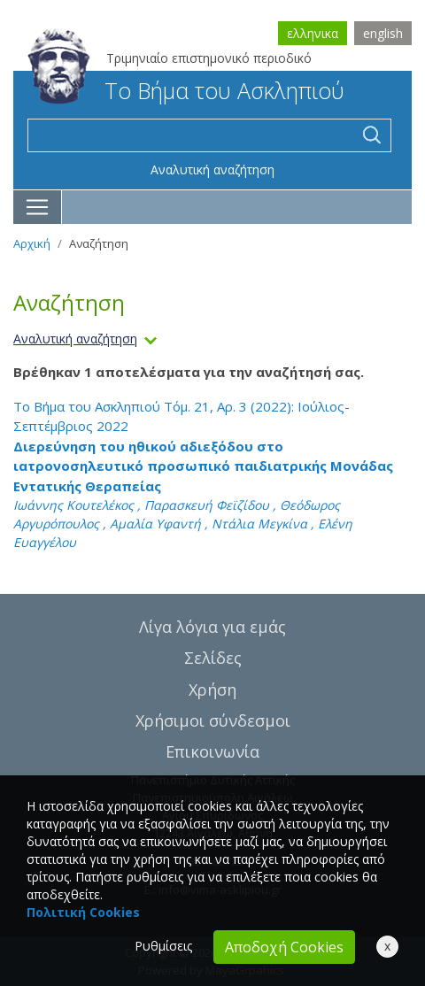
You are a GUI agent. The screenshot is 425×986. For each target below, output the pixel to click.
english (383, 33)
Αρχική (31, 243)
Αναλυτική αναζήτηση (212, 169)
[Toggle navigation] (37, 207)
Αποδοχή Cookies (284, 947)
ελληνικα (312, 33)
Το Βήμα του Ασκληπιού (185, 90)
